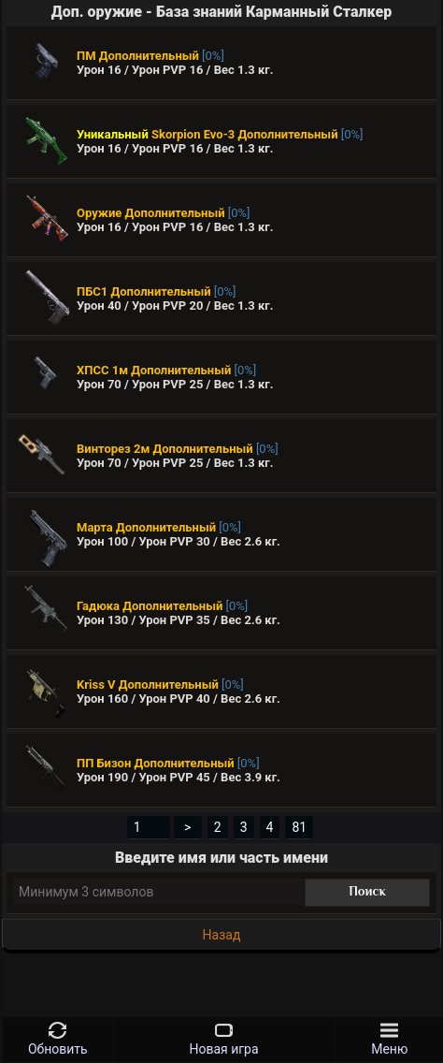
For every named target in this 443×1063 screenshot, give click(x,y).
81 (299, 827)
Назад (222, 934)
